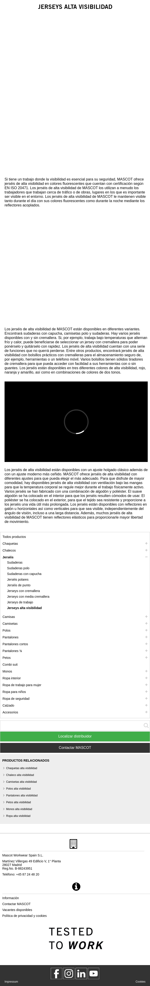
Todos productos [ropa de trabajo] (14, 537)
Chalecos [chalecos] (9, 550)
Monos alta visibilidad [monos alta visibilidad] (19, 809)
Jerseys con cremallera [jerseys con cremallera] (23, 591)
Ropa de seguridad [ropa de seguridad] (16, 698)
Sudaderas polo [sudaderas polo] (18, 568)
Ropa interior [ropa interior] (12, 678)
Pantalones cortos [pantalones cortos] (15, 644)
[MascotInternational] (93, 973)
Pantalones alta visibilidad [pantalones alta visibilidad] (22, 795)
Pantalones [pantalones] (10, 637)
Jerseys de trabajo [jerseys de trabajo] (20, 602)
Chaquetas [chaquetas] (10, 543)
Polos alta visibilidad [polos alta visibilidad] (18, 788)
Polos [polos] (6, 630)
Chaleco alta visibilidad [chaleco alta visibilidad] (20, 775)
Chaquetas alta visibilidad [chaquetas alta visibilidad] (21, 768)
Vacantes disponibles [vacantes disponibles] (17, 910)
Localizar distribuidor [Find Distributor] (75, 736)
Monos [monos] (7, 671)
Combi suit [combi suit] (10, 664)
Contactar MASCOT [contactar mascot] (16, 904)
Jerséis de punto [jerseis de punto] (19, 585)
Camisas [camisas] (9, 617)
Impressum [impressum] (11, 981)
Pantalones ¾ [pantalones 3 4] (12, 651)
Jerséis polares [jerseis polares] (17, 579)
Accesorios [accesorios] (10, 712)
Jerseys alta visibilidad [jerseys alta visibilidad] (24, 608)
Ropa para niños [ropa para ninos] (14, 692)
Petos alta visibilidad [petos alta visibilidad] (18, 802)
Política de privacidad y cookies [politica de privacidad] (24, 916)
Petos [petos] (7, 658)
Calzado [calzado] (8, 705)
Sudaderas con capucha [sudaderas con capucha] (24, 574)
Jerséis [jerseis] (8, 557)
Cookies (140, 981)
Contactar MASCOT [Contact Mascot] (75, 748)
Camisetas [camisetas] (10, 623)
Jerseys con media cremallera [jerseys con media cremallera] (28, 596)
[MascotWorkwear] (56, 973)
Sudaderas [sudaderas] (15, 562)
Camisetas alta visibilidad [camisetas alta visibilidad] (21, 781)
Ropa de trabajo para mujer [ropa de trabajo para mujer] (22, 685)
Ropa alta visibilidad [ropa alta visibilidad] (18, 816)
